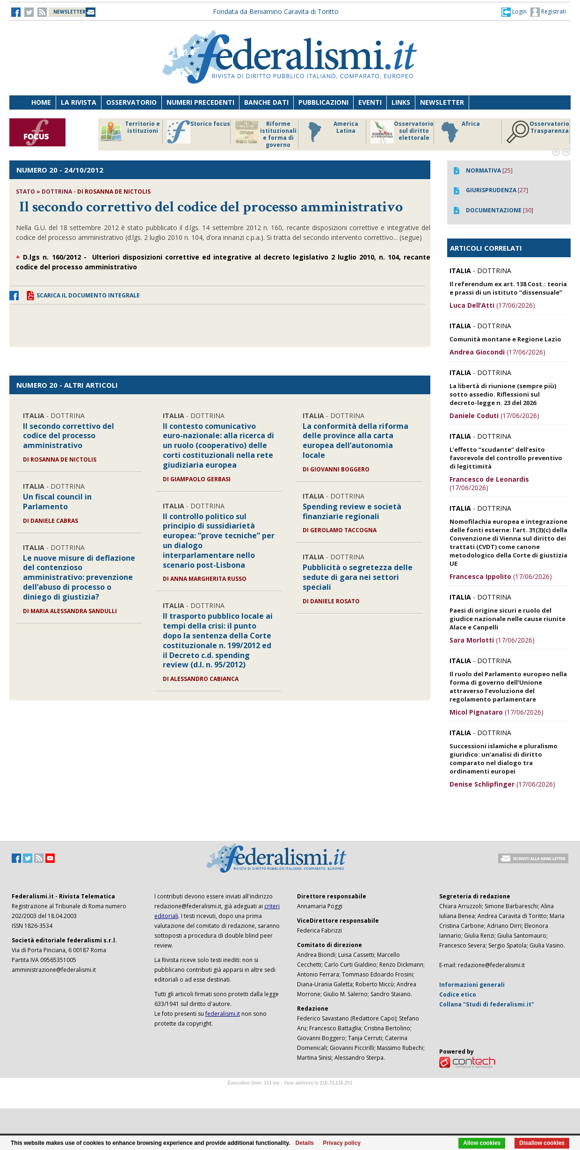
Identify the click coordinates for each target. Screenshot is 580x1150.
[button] (514, 11)
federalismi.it (222, 1014)
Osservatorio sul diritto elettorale (402, 132)
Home (41, 102)
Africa (459, 132)
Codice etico (457, 994)
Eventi (370, 102)
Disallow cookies (542, 1143)
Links (401, 102)
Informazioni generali (472, 985)
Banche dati (266, 102)
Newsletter (442, 102)
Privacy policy (342, 1143)
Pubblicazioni (323, 102)
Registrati (548, 12)
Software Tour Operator (290, 1093)
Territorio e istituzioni (129, 132)
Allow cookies (481, 1143)
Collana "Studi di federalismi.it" (486, 1004)
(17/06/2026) (492, 305)
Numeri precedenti (200, 102)
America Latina (330, 132)
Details (305, 1143)
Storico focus (198, 132)
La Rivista (78, 102)
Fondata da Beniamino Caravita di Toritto (276, 11)
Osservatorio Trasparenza (537, 132)
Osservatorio (131, 102)
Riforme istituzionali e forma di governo (266, 134)
